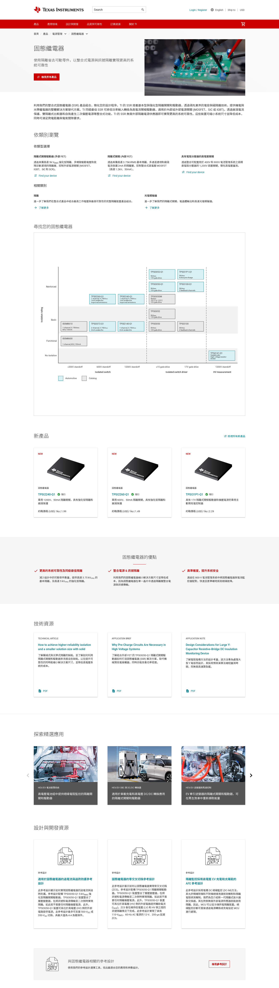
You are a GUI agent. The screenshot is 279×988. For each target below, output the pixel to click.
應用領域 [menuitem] (52, 24)
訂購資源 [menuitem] (116, 24)
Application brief (139, 665)
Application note (213, 665)
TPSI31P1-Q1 (213, 482)
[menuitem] (243, 24)
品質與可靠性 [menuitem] (94, 24)
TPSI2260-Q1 (139, 482)
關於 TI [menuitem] (133, 24)
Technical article (66, 665)
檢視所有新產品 (234, 436)
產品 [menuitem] (36, 24)
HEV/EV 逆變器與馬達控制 (213, 775)
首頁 (36, 33)
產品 (45, 33)
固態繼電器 (77, 33)
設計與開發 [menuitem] (72, 24)
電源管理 (57, 33)
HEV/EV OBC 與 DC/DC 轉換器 (139, 775)
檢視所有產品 (46, 77)
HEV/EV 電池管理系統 (66, 775)
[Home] (59, 10)
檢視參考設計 (219, 964)
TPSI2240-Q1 (66, 482)
